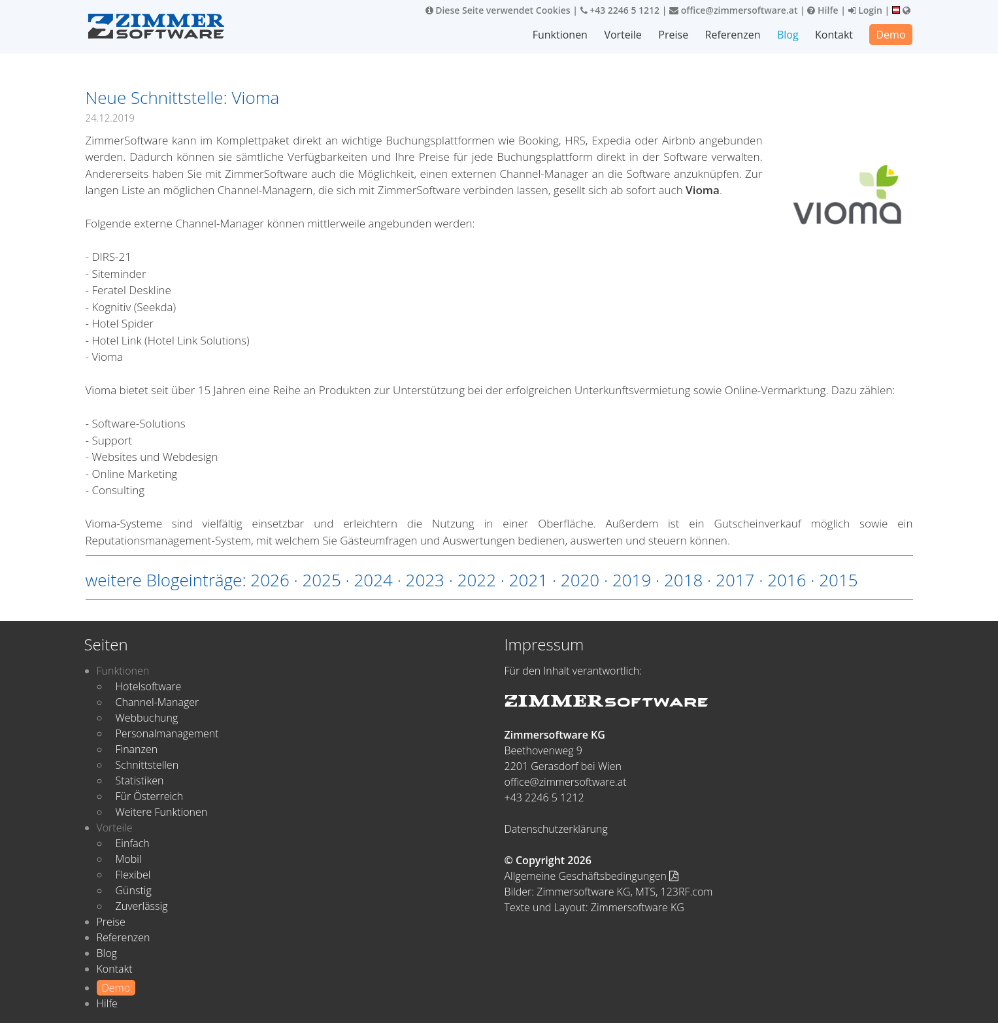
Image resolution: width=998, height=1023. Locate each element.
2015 (838, 580)
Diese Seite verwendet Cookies (498, 10)
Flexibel (133, 874)
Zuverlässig (142, 906)
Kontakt (834, 34)
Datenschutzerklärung (556, 829)
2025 (321, 580)
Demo (890, 34)
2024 (373, 580)
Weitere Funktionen (162, 812)
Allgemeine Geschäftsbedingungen (592, 876)
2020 (580, 580)
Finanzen (137, 749)
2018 (683, 580)
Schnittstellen (147, 765)
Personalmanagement (167, 733)
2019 (631, 580)
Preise (673, 34)
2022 (476, 580)
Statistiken (140, 780)
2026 (269, 580)
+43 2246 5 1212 (620, 10)
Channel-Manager (157, 702)
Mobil (129, 859)
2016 (786, 580)
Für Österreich (150, 796)
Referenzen (733, 34)
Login (865, 10)
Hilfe (822, 10)
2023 (425, 580)
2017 (735, 580)
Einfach (133, 843)
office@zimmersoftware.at (733, 10)
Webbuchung (147, 718)
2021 (528, 580)
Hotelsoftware (149, 686)
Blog (788, 34)
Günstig (134, 890)
